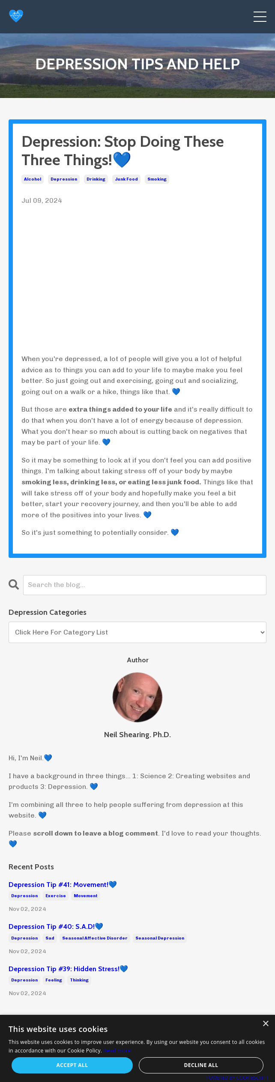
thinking (79, 980)
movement (86, 895)
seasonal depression (159, 938)
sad (49, 938)
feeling (53, 980)
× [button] (265, 1024)
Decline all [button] (201, 1065)
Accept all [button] (72, 1065)
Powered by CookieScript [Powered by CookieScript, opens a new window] (237, 1077)
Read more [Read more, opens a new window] (117, 1050)
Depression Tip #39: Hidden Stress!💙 (68, 969)
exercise (55, 895)
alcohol (32, 179)
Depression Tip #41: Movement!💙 (63, 884)
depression (64, 179)
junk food (126, 179)
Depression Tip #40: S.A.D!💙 (56, 926)
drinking (96, 179)
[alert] (137, 1048)
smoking (157, 179)
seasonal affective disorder (95, 938)
